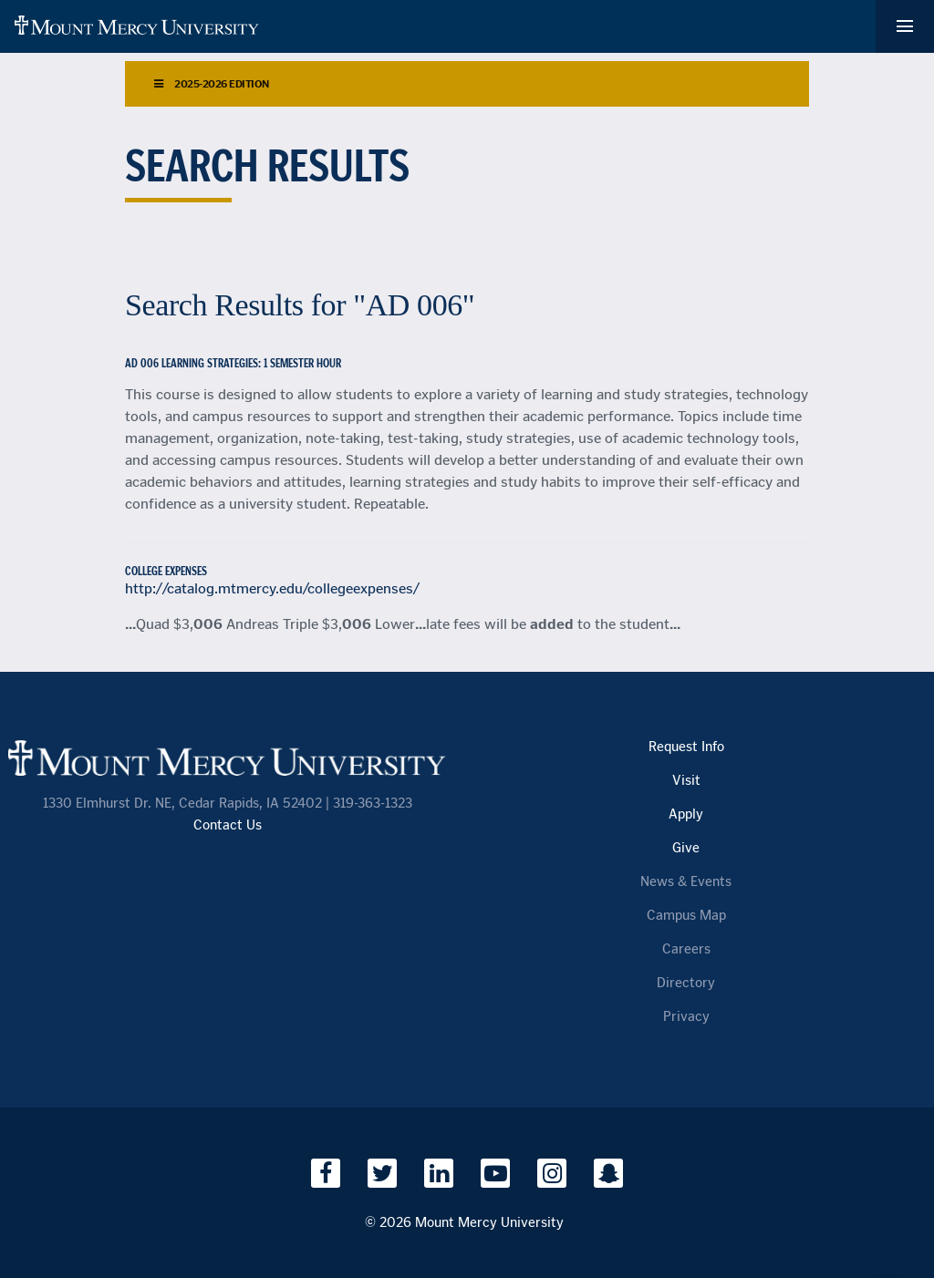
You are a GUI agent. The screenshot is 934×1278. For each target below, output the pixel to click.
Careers (686, 949)
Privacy (686, 1017)
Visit (686, 781)
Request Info (686, 747)
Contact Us (227, 825)
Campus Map (686, 915)
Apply (686, 814)
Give (686, 848)
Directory (686, 983)
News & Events (686, 882)
